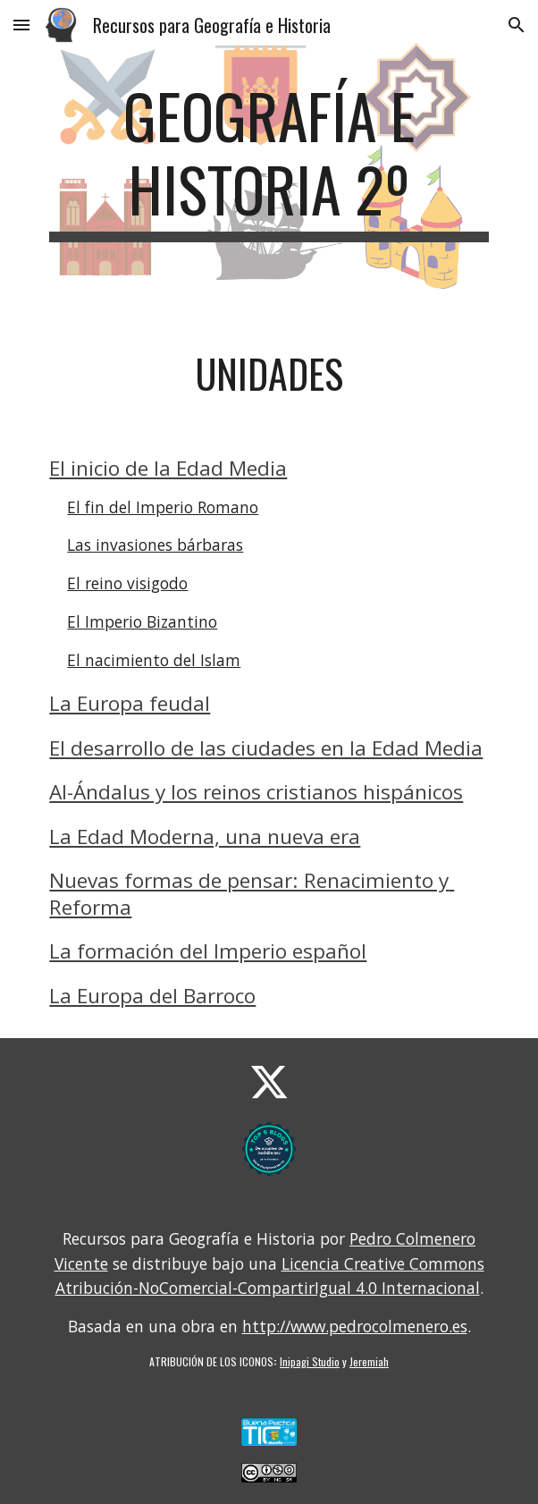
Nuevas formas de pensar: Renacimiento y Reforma (251, 893)
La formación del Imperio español (207, 951)
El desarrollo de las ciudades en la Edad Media (266, 748)
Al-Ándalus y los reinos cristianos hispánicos (256, 792)
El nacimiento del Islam (153, 660)
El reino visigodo (127, 583)
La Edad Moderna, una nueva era (204, 836)
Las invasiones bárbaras (155, 544)
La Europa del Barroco (152, 996)
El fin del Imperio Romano (162, 507)
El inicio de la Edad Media (168, 468)
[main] (268, 160)
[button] (21, 24)
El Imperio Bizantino (142, 621)
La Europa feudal (129, 703)
